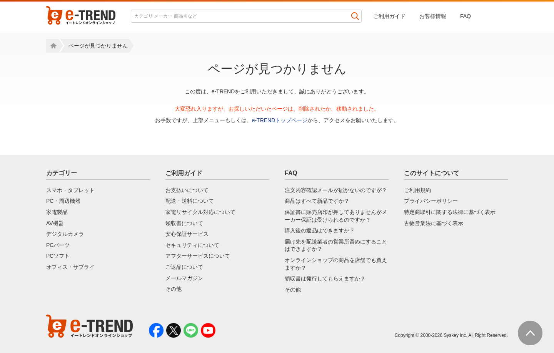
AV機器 (55, 223)
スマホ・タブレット (70, 190)
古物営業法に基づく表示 (433, 223)
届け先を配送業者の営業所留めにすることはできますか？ (336, 245)
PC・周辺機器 (63, 201)
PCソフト (58, 256)
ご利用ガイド (389, 16)
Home (52, 46)
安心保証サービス (187, 234)
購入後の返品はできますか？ (320, 230)
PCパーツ (58, 245)
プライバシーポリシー (431, 201)
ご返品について (184, 267)
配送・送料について (189, 201)
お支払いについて (187, 190)
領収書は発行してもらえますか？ (325, 278)
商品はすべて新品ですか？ (317, 201)
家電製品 (57, 212)
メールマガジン (184, 278)
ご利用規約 (417, 190)
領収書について (184, 223)
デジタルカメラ (65, 234)
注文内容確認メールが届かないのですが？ (336, 190)
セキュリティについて (192, 245)
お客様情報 (432, 16)
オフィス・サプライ (70, 267)
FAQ (465, 16)
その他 (173, 289)
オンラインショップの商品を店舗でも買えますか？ (336, 264)
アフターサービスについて (197, 256)
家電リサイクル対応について (200, 212)
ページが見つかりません (98, 46)
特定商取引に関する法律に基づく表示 (450, 212)
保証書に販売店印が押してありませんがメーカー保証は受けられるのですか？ (336, 216)
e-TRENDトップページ (280, 120)
